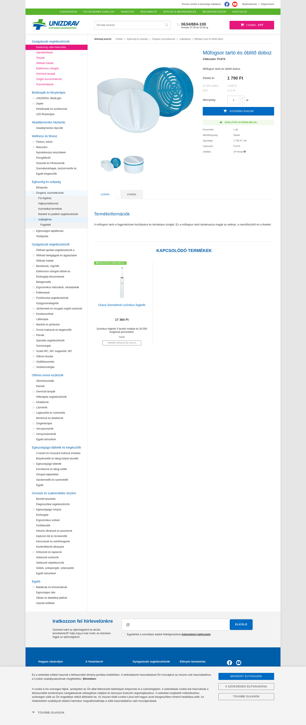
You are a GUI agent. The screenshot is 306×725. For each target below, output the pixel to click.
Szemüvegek (43, 345)
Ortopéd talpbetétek (47, 474)
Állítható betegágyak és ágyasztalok (56, 255)
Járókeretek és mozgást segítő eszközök (59, 308)
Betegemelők (43, 282)
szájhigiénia (45, 219)
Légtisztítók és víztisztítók (50, 412)
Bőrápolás (42, 187)
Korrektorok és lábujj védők (51, 469)
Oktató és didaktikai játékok (51, 597)
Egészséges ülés (45, 592)
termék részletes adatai (121, 343)
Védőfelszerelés (45, 361)
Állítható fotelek (45, 63)
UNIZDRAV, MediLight (48, 98)
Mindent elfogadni (246, 676)
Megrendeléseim (214, 11)
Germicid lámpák (45, 73)
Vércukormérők (44, 428)
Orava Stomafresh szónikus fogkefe (121, 305)
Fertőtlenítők (43, 525)
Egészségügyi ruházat (48, 509)
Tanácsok (127, 11)
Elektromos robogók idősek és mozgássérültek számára (53, 272)
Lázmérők (41, 407)
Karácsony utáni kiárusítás (51, 47)
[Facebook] (227, 4)
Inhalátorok (42, 402)
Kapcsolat (239, 11)
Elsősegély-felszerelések (50, 276)
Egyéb (39, 485)
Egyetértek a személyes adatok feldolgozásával (166, 634)
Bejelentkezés (249, 4)
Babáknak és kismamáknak (51, 587)
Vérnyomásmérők (46, 434)
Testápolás (42, 236)
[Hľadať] (167, 25)
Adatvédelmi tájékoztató (196, 634)
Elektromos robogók (47, 68)
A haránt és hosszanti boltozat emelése (58, 453)
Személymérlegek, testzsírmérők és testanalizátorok (56, 169)
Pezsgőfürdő (43, 157)
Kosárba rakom (238, 111)
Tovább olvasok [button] (48, 712)
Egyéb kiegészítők (46, 173)
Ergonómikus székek (48, 520)
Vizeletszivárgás (45, 367)
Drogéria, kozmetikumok (50, 192)
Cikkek (131, 194)
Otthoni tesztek (44, 356)
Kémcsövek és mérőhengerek (53, 541)
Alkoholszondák (45, 380)
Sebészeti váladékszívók (50, 562)
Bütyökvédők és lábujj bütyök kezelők (57, 458)
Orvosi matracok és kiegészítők (54, 329)
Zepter (40, 103)
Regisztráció (267, 4)
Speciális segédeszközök (50, 340)
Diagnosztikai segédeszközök (52, 504)
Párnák (40, 335)
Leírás (105, 194)
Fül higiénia (44, 198)
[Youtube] (234, 4)
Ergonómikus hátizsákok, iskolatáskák (57, 287)
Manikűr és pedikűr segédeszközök (58, 214)
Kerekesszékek (44, 313)
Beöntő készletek (45, 498)
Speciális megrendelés (179, 11)
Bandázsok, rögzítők (47, 266)
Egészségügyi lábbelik (48, 463)
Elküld (241, 624)
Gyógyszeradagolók (47, 303)
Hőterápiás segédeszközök (51, 396)
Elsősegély (42, 514)
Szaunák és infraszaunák (50, 163)
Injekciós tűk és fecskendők (51, 536)
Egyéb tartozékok (46, 439)
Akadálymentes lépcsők (49, 128)
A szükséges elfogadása (246, 686)
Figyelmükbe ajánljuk (99, 11)
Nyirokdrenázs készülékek (51, 152)
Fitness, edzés (44, 141)
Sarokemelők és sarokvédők (52, 479)
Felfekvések (43, 292)
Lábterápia (42, 319)
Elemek (40, 386)
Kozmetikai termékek (50, 208)
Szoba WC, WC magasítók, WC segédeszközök (54, 352)
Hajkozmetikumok (48, 203)
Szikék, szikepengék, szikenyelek (55, 568)
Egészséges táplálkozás (50, 230)
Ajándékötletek (44, 52)
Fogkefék (45, 224)
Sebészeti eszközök (47, 557)
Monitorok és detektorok (49, 418)
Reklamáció (148, 11)
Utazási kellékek (45, 603)
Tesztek (40, 57)
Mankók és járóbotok (48, 324)
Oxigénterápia (44, 423)
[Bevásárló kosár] (252, 25)
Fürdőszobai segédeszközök (52, 297)
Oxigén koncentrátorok (49, 79)
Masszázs (41, 147)
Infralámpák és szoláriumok (51, 108)
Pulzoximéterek (45, 84)
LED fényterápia (45, 114)
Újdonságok (68, 11)
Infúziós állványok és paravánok (54, 530)
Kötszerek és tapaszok (49, 552)
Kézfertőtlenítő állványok (50, 546)
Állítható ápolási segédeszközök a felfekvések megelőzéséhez (55, 251)
